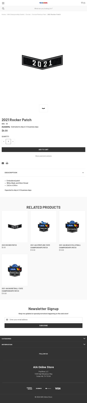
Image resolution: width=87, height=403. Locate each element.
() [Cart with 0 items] (83, 3)
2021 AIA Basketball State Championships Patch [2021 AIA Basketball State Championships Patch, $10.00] (12, 290)
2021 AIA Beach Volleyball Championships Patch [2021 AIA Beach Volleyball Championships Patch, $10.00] (70, 246)
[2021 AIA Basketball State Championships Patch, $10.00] (15, 270)
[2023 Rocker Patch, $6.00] (15, 226)
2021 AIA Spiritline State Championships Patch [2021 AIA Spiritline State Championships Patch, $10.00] (40, 246)
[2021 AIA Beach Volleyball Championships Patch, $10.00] (72, 226)
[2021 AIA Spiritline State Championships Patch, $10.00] (43, 226)
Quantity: (5, 136)
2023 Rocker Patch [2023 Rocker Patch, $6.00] (9, 245)
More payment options (43, 156)
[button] (43, 172)
